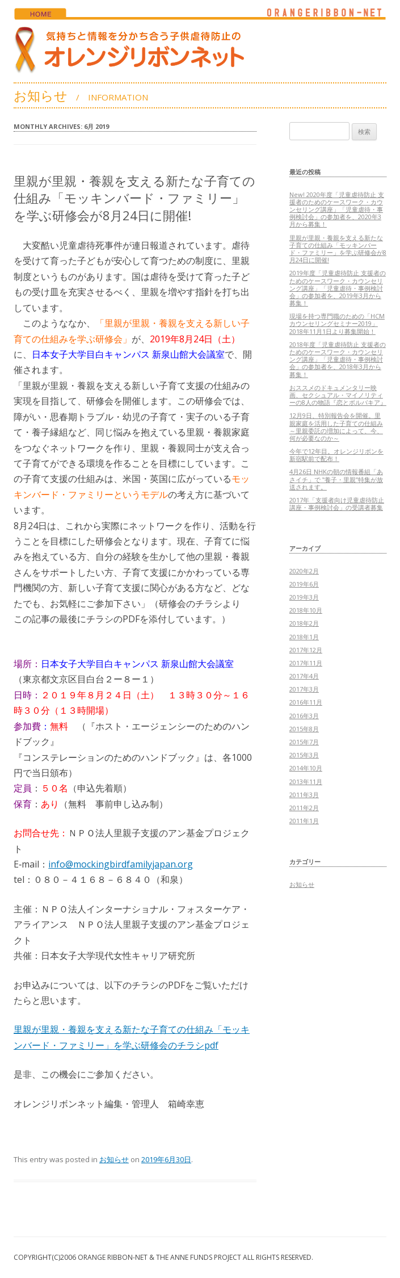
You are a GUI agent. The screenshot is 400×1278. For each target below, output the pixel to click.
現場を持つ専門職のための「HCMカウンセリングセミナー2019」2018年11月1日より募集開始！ (337, 323)
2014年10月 (305, 768)
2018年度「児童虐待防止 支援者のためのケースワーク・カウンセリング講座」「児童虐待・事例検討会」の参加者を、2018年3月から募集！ (337, 359)
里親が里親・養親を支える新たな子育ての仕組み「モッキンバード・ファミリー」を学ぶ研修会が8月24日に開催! (134, 198)
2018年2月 (304, 623)
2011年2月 (304, 807)
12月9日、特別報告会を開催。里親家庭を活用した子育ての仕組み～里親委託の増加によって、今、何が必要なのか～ (336, 426)
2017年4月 (304, 676)
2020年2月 (304, 571)
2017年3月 (304, 689)
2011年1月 (304, 820)
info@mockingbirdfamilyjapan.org (120, 864)
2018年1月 (304, 636)
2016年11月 (305, 702)
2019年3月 (304, 597)
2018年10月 (305, 610)
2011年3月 (304, 794)
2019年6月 (304, 584)
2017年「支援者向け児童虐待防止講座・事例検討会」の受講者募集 (336, 504)
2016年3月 (304, 715)
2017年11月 (305, 663)
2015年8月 (304, 728)
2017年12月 (305, 650)
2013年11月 (305, 781)
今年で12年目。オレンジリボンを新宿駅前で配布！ (336, 455)
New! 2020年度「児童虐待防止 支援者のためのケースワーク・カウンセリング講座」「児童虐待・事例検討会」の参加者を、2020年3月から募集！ (336, 209)
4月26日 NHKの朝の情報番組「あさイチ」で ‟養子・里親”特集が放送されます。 (336, 479)
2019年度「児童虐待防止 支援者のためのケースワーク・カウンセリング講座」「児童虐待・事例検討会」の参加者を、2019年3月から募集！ (337, 288)
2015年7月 (304, 742)
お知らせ (114, 1159)
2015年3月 (304, 755)
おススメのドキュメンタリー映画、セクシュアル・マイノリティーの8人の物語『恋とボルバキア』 (337, 395)
